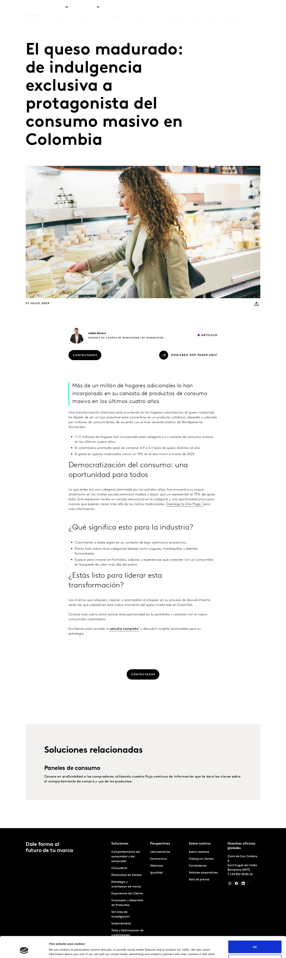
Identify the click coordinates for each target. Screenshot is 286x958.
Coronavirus (158, 858)
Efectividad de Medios (126, 875)
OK (255, 928)
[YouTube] (250, 884)
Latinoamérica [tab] (86, 7)
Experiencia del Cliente (127, 893)
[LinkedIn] (243, 884)
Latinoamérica (160, 852)
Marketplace (140, 7)
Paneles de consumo (72, 782)
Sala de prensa (199, 879)
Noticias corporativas (203, 872)
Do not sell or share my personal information (255, 943)
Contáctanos (230, 7)
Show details (57, 950)
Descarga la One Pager (184, 518)
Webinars (156, 865)
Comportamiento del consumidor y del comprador (125, 857)
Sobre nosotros (177, 7)
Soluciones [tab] (57, 7)
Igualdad (156, 872)
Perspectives (115, 7)
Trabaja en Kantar (204, 7)
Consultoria (119, 868)
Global (248, 7)
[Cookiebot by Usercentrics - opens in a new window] (24, 951)
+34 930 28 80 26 (241, 874)
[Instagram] (230, 884)
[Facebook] (236, 884)
